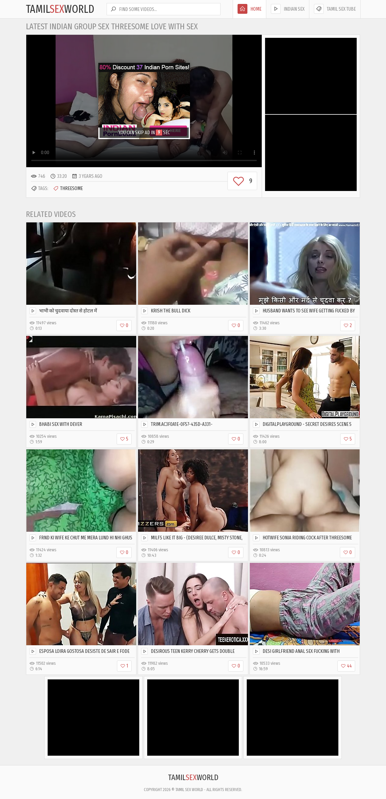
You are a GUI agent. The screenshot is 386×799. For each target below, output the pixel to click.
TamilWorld (60, 9)
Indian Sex (287, 9)
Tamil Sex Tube (335, 9)
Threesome (68, 188)
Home (249, 9)
